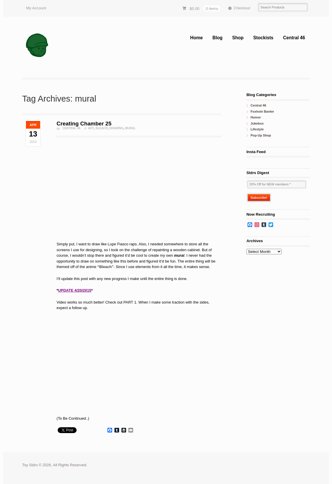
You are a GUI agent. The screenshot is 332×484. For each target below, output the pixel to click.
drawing (116, 128)
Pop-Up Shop (260, 135)
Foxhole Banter (262, 111)
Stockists (263, 37)
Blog (217, 37)
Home (196, 37)
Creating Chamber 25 (83, 123)
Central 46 (294, 37)
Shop (237, 37)
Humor (255, 117)
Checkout (242, 8)
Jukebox (257, 123)
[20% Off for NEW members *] (277, 184)
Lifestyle (257, 129)
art (91, 128)
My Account (36, 8)
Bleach (102, 128)
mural (130, 128)
